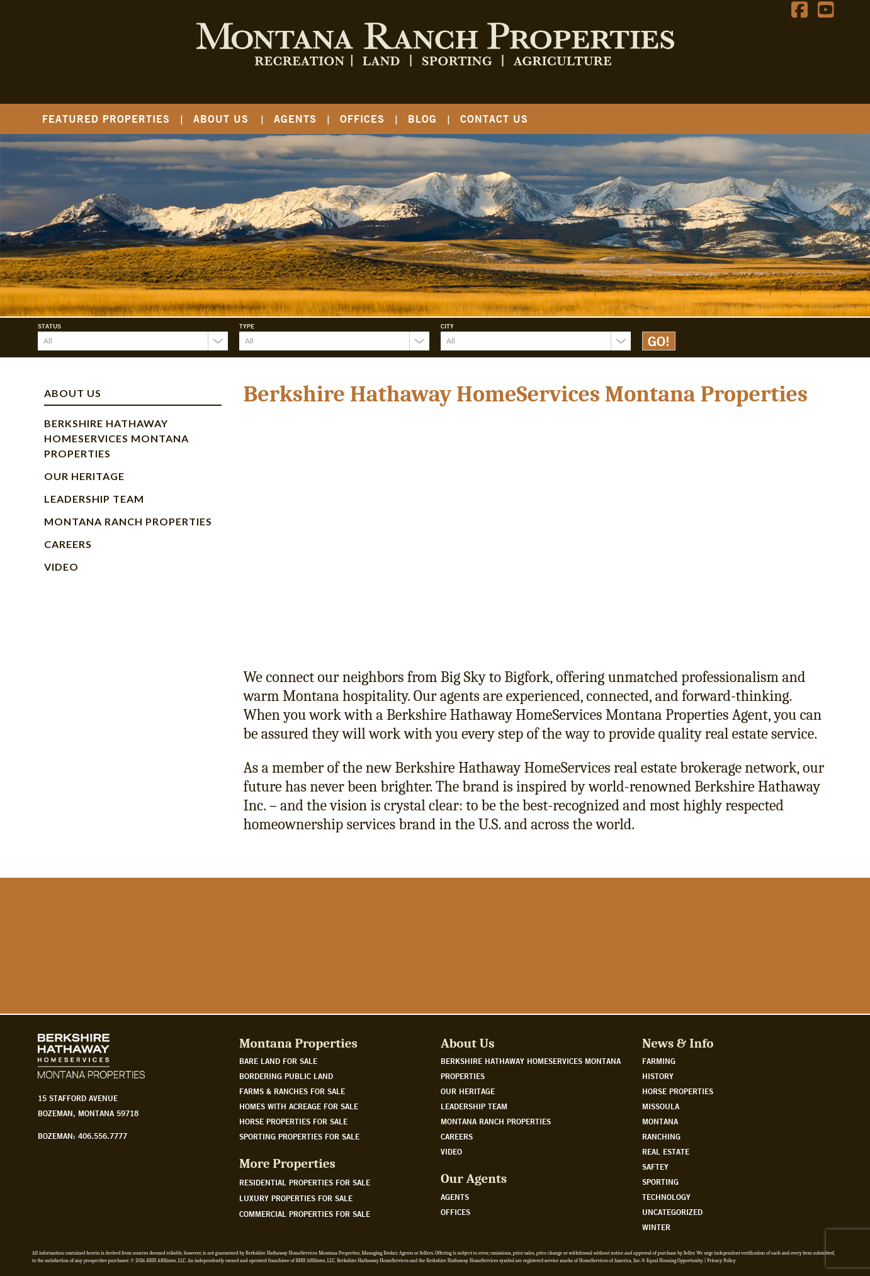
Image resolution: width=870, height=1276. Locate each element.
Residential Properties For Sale (304, 1182)
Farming (658, 1061)
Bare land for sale (278, 1061)
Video (61, 567)
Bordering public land (286, 1076)
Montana (660, 1121)
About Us (221, 118)
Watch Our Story (84, 967)
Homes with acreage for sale (298, 1106)
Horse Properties (677, 1091)
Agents (295, 118)
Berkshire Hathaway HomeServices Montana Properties (116, 438)
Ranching (661, 1136)
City (447, 326)
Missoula (660, 1106)
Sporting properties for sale (299, 1136)
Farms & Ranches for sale (292, 1091)
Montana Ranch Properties (128, 521)
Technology (666, 1197)
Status (49, 326)
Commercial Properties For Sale (304, 1214)
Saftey (655, 1166)
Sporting (660, 1182)
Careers (68, 544)
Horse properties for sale (293, 1121)
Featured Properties (106, 118)
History (658, 1076)
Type (246, 326)
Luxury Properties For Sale (296, 1198)
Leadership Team (94, 499)
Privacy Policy (721, 1260)
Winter (656, 1227)
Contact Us (494, 118)
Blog (422, 118)
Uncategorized (672, 1212)
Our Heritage (84, 476)
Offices (362, 118)
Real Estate (665, 1151)
